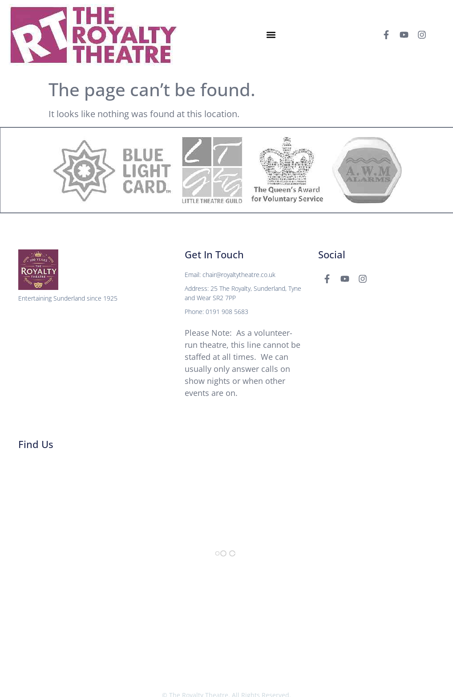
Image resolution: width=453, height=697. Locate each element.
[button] (271, 35)
